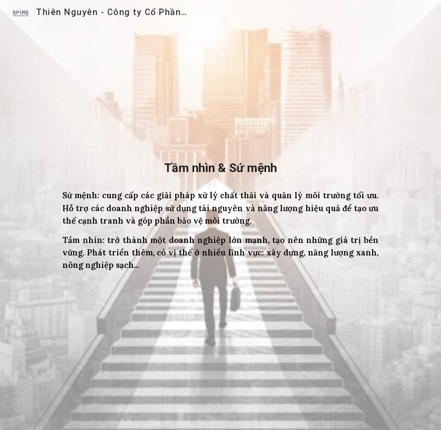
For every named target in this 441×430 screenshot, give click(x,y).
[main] (220, 168)
